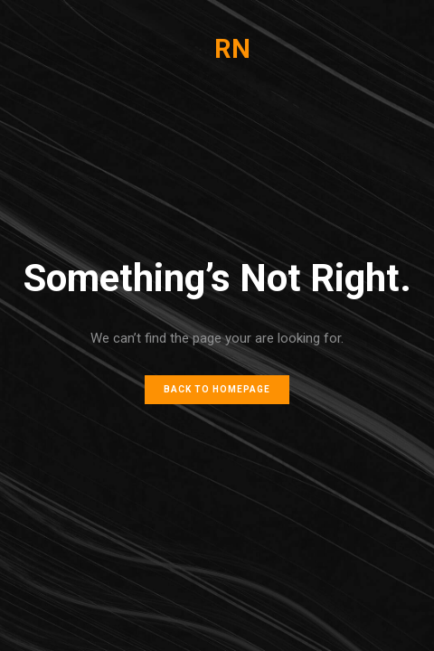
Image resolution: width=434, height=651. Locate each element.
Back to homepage (217, 389)
